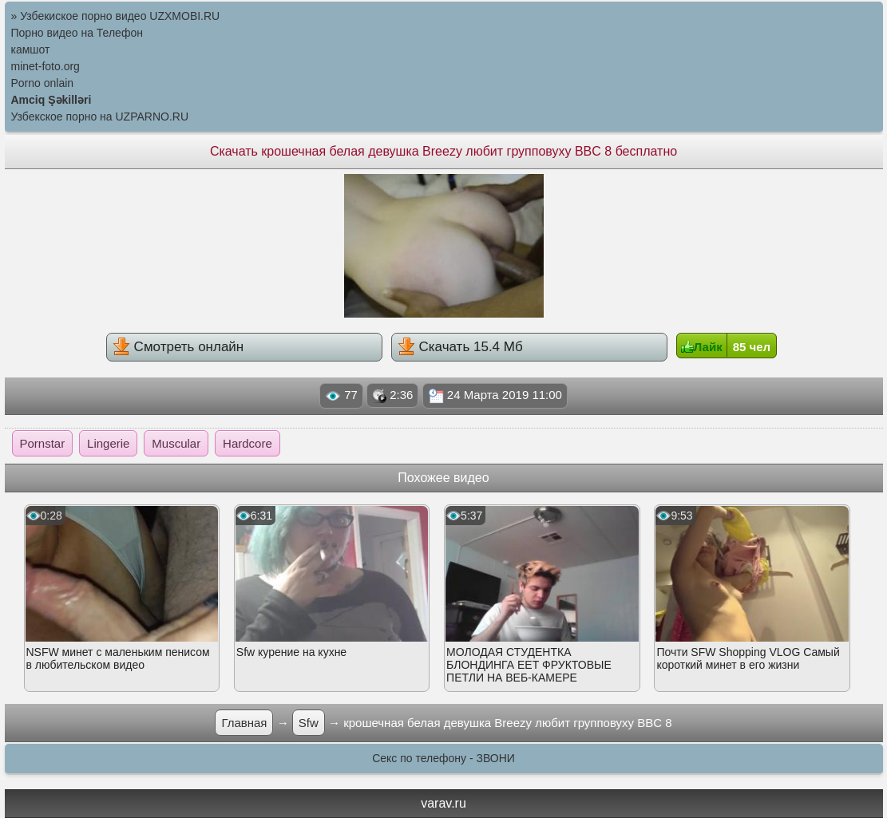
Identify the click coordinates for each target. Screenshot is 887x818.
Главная (244, 722)
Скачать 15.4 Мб (460, 346)
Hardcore (247, 443)
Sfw (309, 722)
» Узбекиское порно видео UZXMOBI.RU (115, 16)
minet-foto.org (45, 66)
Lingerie (108, 443)
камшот (30, 49)
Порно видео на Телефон (77, 32)
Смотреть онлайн (178, 346)
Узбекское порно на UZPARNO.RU (100, 116)
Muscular (176, 443)
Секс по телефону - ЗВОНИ (443, 758)
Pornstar (42, 443)
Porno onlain (42, 83)
